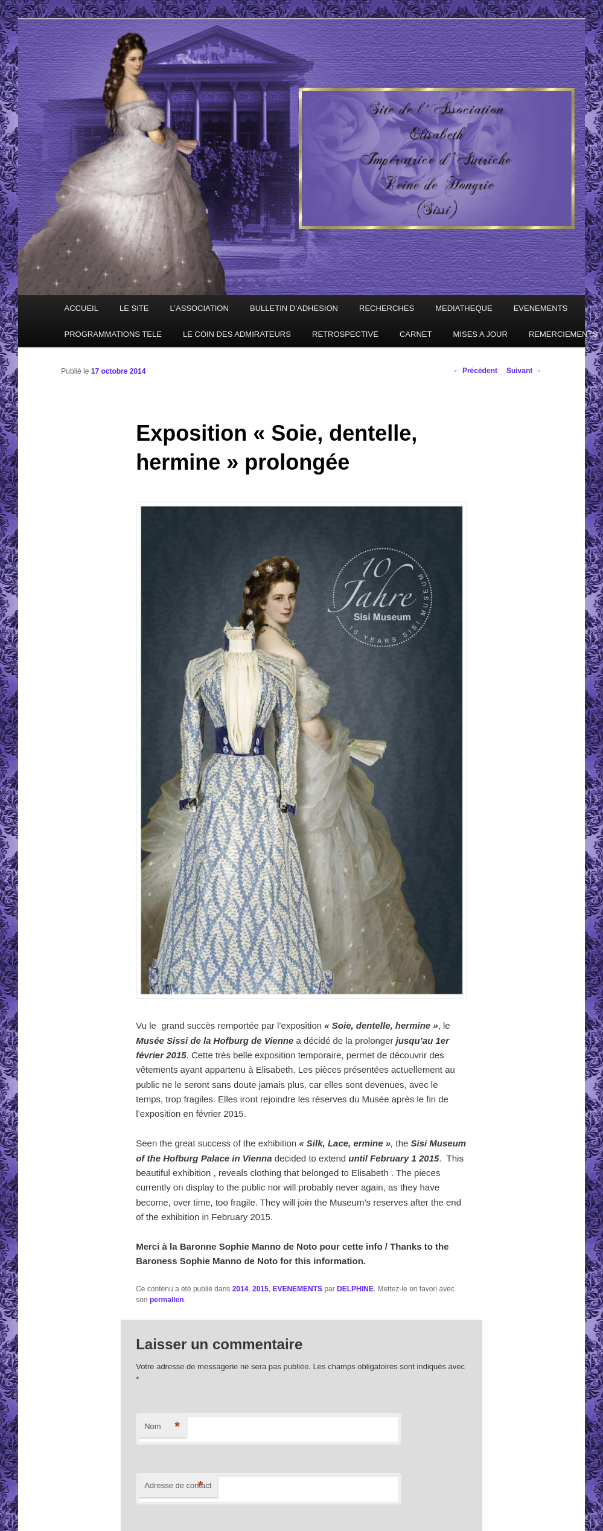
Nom (162, 1427)
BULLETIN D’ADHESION (294, 308)
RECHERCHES (386, 308)
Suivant (524, 370)
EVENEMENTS (541, 308)
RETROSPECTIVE (345, 334)
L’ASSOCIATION (199, 308)
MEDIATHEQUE (463, 308)
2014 (240, 1289)
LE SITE (134, 308)
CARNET (416, 334)
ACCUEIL (81, 308)
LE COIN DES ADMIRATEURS (237, 334)
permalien (167, 1300)
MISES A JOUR (480, 334)
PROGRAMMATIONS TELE (113, 334)
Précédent (475, 370)
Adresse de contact (177, 1486)
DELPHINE (355, 1289)
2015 (260, 1289)
